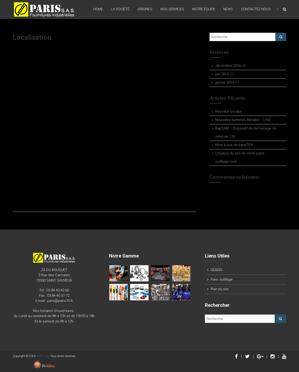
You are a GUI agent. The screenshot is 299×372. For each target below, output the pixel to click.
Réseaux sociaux (228, 111)
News (228, 9)
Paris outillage (222, 279)
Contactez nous (256, 9)
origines (145, 9)
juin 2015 (222, 74)
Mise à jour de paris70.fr (234, 145)
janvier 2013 (224, 82)
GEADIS (216, 270)
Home (98, 9)
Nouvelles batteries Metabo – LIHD (243, 120)
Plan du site (220, 289)
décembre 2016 (228, 66)
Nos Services (172, 9)
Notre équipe (203, 9)
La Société (120, 9)
